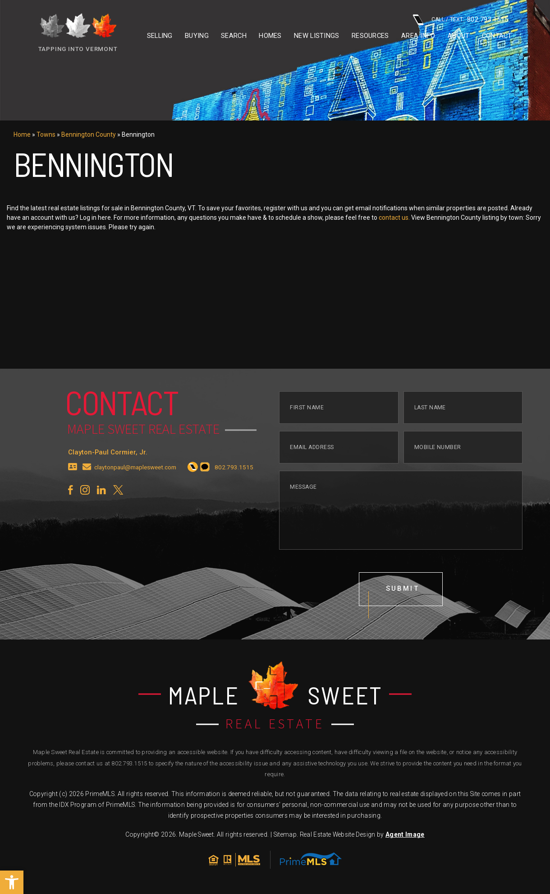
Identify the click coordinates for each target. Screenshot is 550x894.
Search (234, 35)
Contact (497, 35)
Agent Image (405, 834)
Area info (418, 35)
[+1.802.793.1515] (193, 476)
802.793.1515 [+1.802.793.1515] (129, 763)
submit (402, 597)
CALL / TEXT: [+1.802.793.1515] (460, 19)
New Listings (316, 35)
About (458, 35)
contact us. (394, 217)
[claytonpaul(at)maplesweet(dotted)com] (87, 476)
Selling (160, 35)
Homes (270, 35)
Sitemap (285, 834)
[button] (11, 882)
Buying (197, 35)
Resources (370, 35)
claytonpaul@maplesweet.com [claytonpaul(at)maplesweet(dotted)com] (135, 476)
